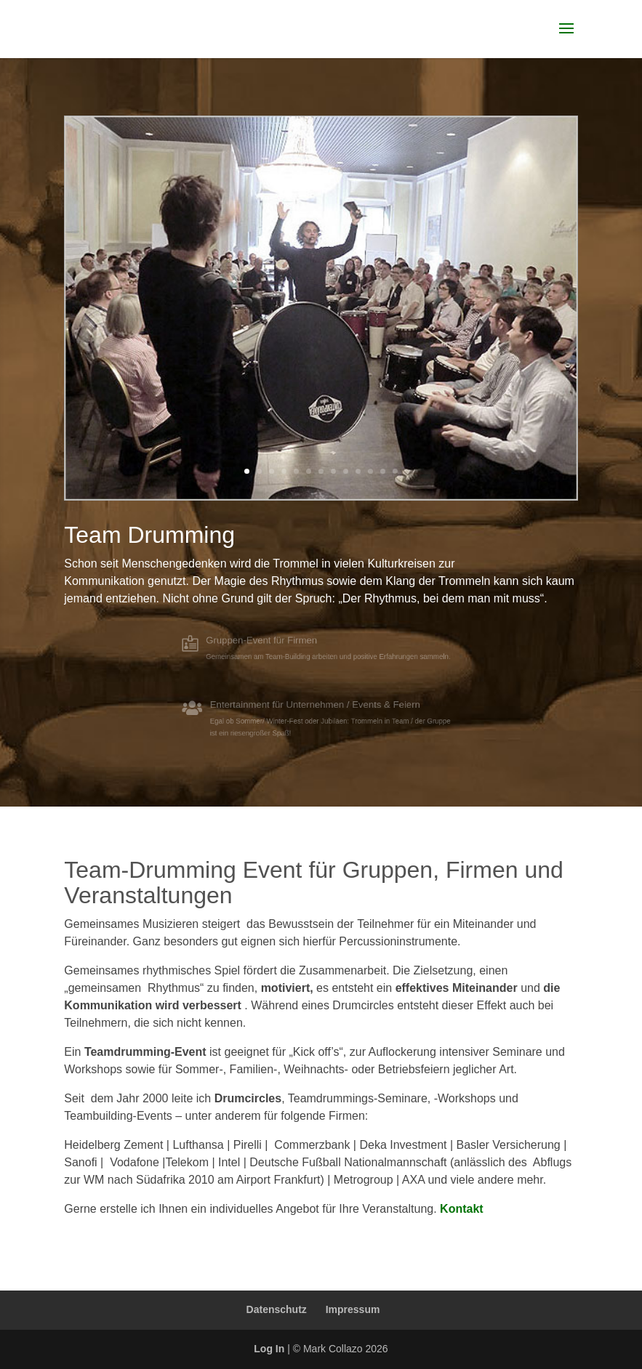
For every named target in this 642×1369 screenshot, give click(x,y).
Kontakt (461, 1209)
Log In (269, 1348)
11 (370, 471)
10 (358, 471)
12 (382, 471)
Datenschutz (276, 1309)
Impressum (353, 1309)
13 (395, 471)
